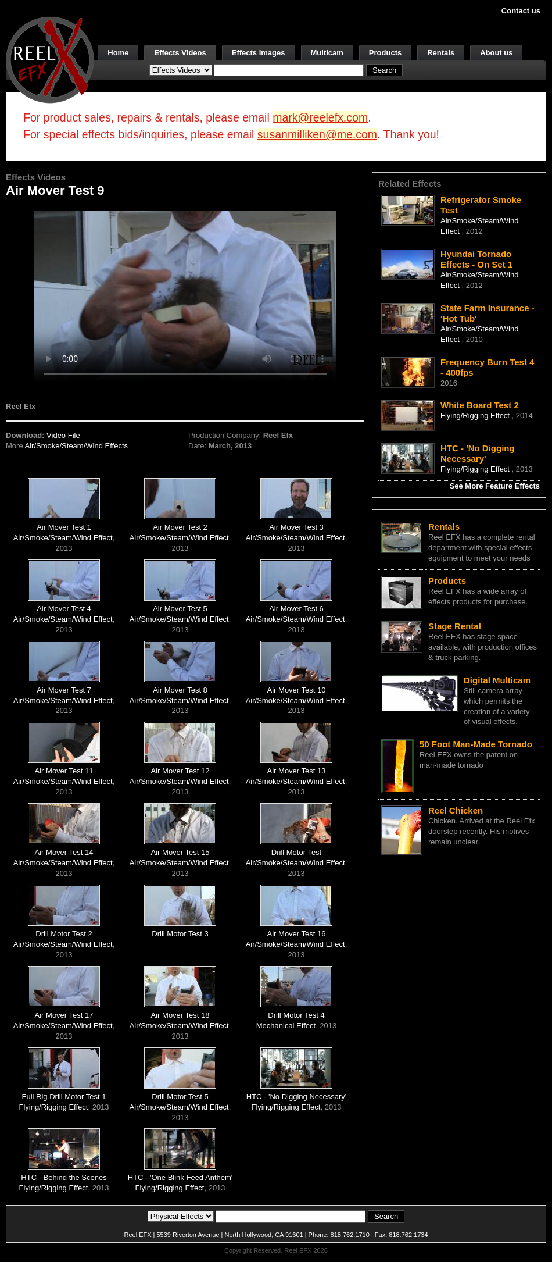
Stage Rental (454, 626)
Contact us (520, 10)
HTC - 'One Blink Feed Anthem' (180, 1177)
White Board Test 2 (479, 405)
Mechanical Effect (286, 1025)
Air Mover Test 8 (180, 690)
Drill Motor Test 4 (296, 1015)
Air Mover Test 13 (296, 771)
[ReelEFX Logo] (50, 59)
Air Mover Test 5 (180, 608)
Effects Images (258, 52)
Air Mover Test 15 (180, 852)
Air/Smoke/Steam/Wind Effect (63, 537)
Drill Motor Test (296, 852)
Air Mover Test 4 (64, 608)
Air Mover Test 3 (296, 527)
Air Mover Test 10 (296, 690)
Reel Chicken (455, 810)
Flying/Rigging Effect (53, 1107)
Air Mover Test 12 (180, 771)
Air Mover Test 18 (180, 1015)
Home (117, 52)
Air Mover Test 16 (296, 933)
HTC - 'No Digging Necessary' (296, 1096)
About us (496, 52)
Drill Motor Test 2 (63, 933)
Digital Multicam (497, 680)
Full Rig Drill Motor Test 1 (64, 1096)
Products (385, 52)
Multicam (327, 52)
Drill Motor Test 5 (180, 1096)
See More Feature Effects (495, 486)
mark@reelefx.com (320, 117)
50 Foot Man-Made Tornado (476, 744)
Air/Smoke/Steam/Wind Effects (76, 445)
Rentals (440, 52)
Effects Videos (180, 52)
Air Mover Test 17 (64, 1015)
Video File (63, 435)
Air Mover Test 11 (64, 771)
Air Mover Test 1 (64, 527)
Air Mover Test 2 (180, 527)
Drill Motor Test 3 (180, 933)
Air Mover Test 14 (64, 852)
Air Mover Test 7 (64, 690)
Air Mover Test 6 (296, 608)
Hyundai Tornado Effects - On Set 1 (476, 259)
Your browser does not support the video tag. (185, 296)
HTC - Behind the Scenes (63, 1177)
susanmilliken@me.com (317, 134)
